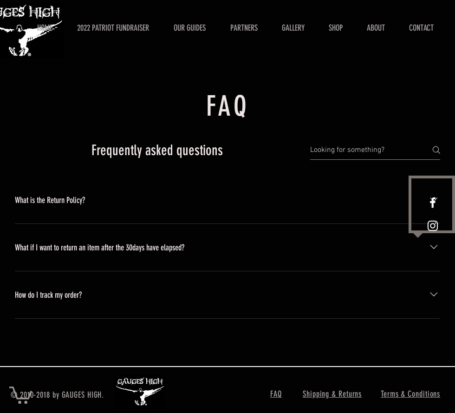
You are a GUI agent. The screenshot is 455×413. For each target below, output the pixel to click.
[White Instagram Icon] (433, 226)
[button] (20, 394)
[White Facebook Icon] (433, 203)
